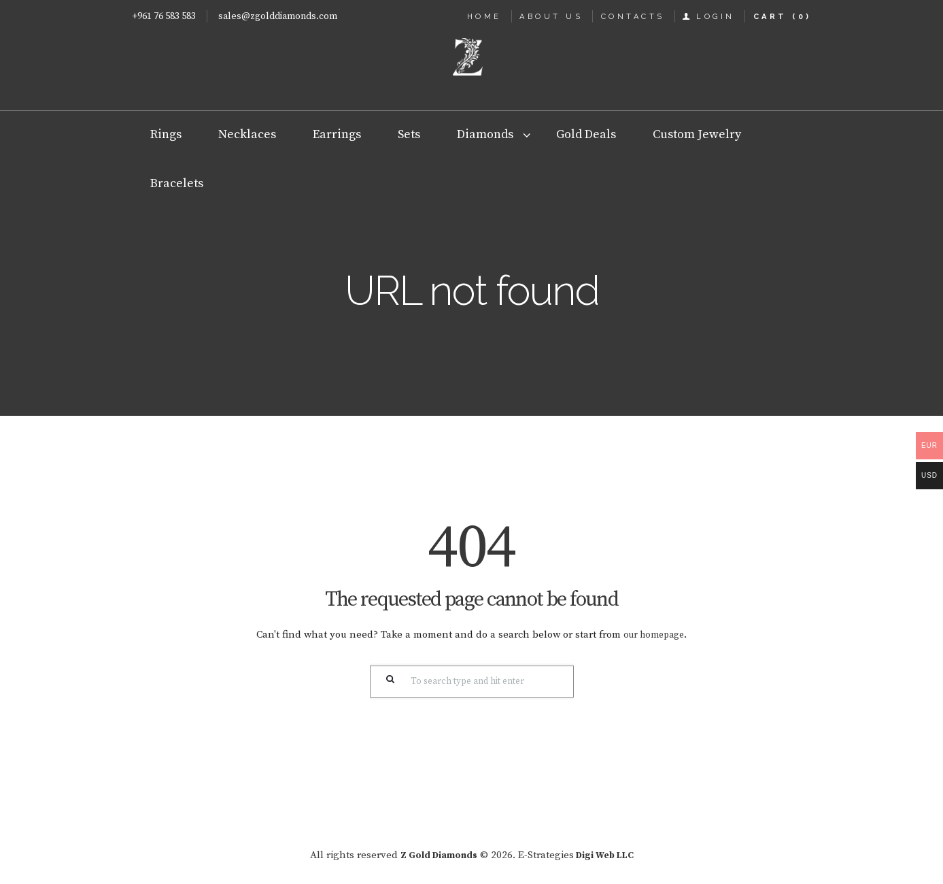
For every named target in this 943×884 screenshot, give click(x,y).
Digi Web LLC (609, 855)
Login (715, 16)
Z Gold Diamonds (435, 855)
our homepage (654, 634)
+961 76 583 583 (164, 16)
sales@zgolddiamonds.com (277, 16)
